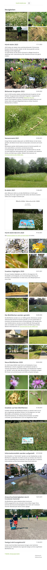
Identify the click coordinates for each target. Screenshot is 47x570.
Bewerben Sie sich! (29, 97)
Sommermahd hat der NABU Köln (29, 326)
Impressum (38, 555)
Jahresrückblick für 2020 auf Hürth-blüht (18, 235)
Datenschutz (38, 557)
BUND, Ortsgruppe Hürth (13, 554)
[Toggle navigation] (29, 3)
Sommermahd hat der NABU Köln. (14, 155)
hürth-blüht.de (21, 3)
